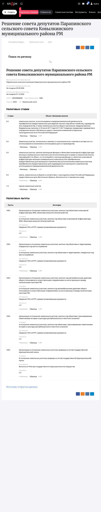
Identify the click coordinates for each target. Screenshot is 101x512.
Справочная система (64, 12)
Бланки (92, 12)
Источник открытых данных (22, 386)
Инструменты (81, 12)
